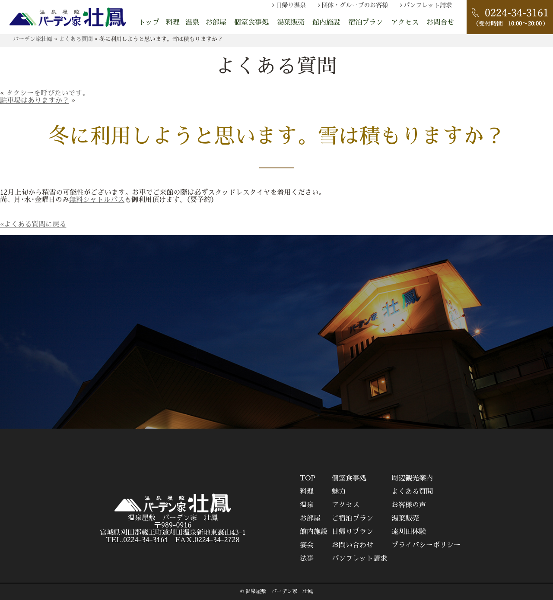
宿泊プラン (365, 22)
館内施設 (326, 22)
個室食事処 (251, 22)
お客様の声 (408, 505)
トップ (149, 22)
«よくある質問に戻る (33, 224)
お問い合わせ (352, 545)
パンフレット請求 (428, 5)
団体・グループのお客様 (354, 5)
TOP (307, 478)
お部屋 (216, 22)
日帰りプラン (352, 531)
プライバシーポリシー (426, 545)
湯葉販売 (291, 22)
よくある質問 (412, 491)
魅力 (339, 491)
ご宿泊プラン (352, 518)
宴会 (307, 545)
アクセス (405, 22)
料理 (173, 22)
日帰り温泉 (291, 5)
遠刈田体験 (408, 531)
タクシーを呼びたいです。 (47, 93)
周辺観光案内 (412, 478)
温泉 (192, 22)
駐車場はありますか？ (34, 100)
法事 (307, 558)
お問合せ (440, 22)
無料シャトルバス (96, 199)
